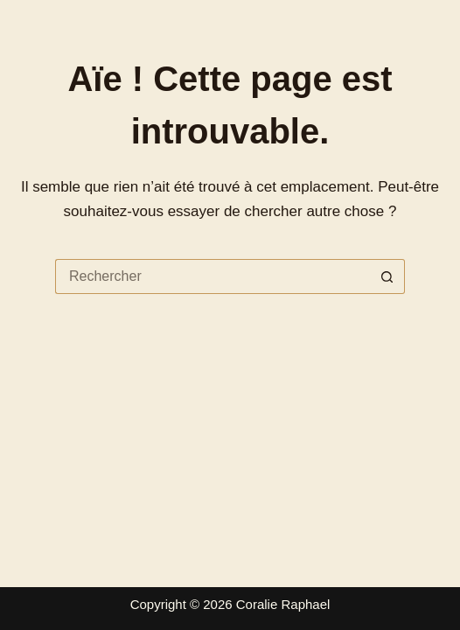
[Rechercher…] (212, 276)
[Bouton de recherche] (387, 276)
